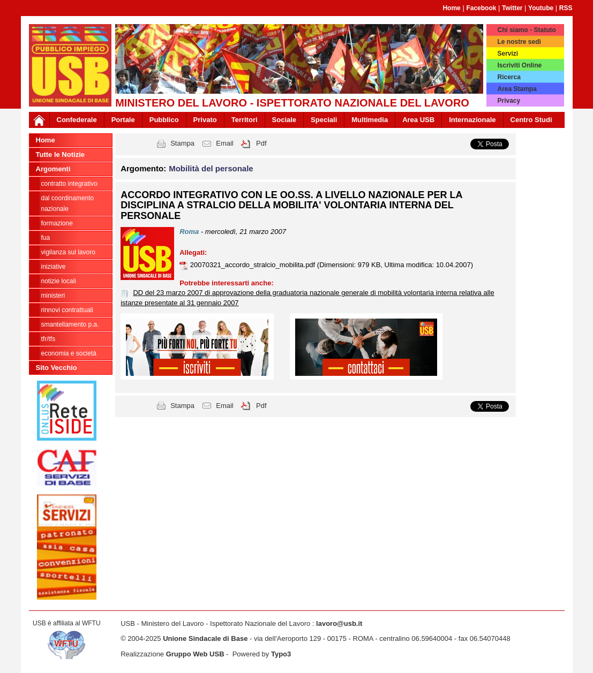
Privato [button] (205, 120)
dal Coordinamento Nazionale (67, 203)
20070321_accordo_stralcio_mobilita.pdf (253, 265)
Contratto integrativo (69, 183)
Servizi (507, 53)
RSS (566, 8)
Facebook (481, 8)
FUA (45, 237)
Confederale (77, 120)
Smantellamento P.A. (70, 324)
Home (451, 8)
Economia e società (68, 353)
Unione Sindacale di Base (205, 638)
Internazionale (472, 120)
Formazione (57, 223)
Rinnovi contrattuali (67, 310)
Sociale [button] (284, 120)
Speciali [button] (324, 120)
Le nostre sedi (519, 42)
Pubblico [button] (164, 120)
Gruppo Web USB (195, 654)
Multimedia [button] (369, 120)
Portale (123, 120)
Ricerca (508, 77)
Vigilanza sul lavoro (68, 252)
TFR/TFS (48, 339)
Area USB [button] (418, 120)
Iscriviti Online (519, 65)
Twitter (512, 8)
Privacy (508, 100)
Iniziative (53, 266)
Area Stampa (516, 89)
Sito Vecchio (56, 368)
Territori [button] (244, 120)
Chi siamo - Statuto (526, 30)
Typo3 (281, 654)
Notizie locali (58, 281)
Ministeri (53, 295)
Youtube (540, 8)
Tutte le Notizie (60, 154)
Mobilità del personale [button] (211, 168)
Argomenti (53, 169)
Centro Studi (531, 120)
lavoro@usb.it (339, 623)
